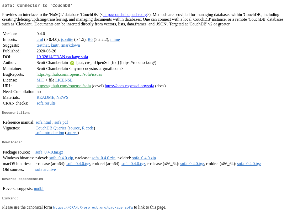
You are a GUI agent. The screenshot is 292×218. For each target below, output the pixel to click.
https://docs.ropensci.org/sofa (129, 87)
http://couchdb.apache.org (125, 15)
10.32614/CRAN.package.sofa (62, 58)
